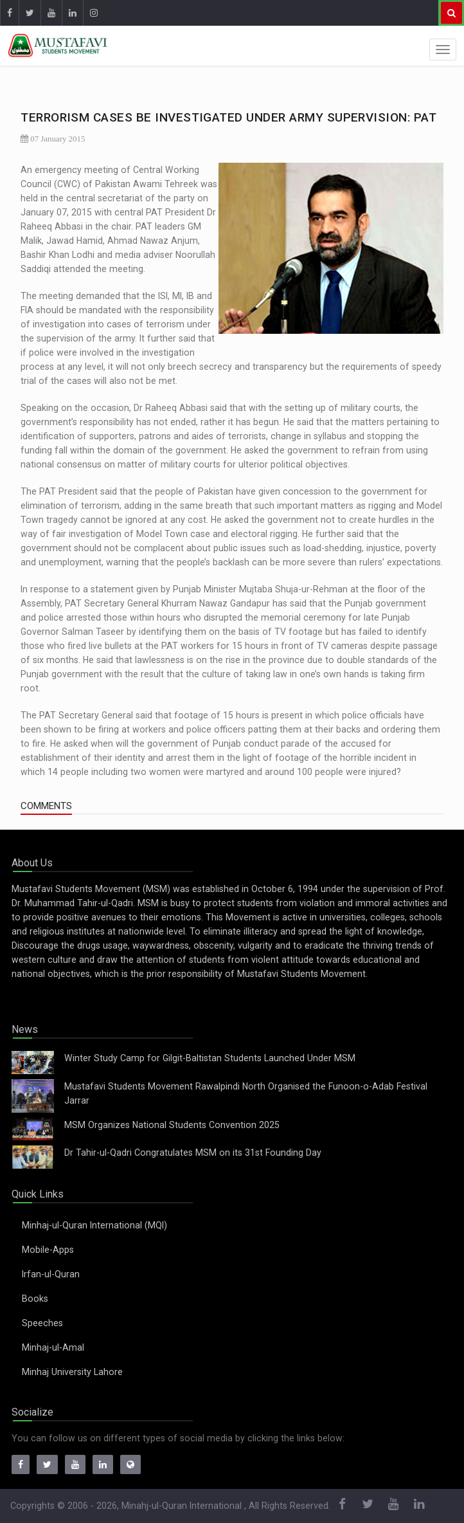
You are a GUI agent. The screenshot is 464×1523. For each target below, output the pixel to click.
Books (35, 1298)
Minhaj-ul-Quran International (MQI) (94, 1225)
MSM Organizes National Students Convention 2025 (172, 1125)
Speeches (42, 1323)
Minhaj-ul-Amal (53, 1347)
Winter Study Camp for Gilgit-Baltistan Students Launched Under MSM (209, 1058)
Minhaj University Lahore (72, 1372)
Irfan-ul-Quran (51, 1274)
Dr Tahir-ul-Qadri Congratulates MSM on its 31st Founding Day (192, 1152)
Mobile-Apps (48, 1250)
